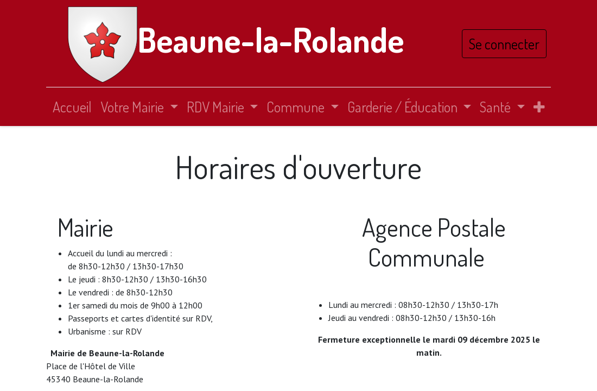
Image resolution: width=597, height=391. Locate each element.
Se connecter (504, 44)
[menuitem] (72, 107)
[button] (539, 107)
